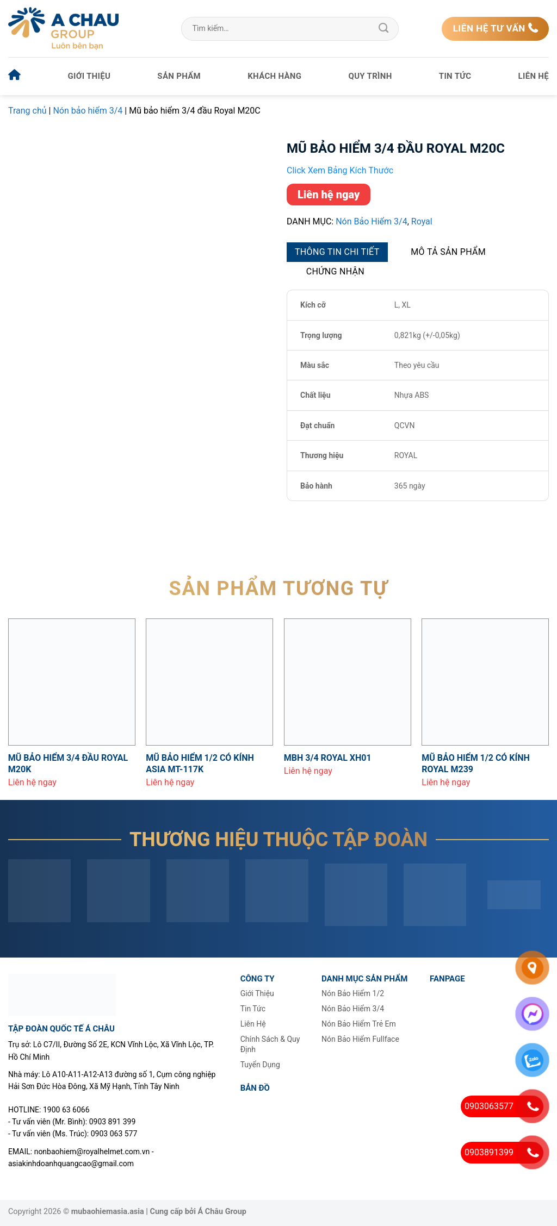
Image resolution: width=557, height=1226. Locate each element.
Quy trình (370, 76)
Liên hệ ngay (329, 194)
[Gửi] (383, 29)
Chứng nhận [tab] (335, 271)
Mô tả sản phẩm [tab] (448, 252)
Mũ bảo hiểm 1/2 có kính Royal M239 (476, 763)
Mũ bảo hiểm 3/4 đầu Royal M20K (68, 763)
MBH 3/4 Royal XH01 (328, 758)
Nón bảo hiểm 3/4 (87, 110)
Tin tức (455, 76)
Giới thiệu (89, 76)
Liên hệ (533, 76)
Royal (421, 221)
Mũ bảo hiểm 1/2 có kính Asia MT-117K (200, 763)
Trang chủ (27, 110)
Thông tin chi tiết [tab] (337, 252)
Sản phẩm (179, 76)
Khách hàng (274, 76)
